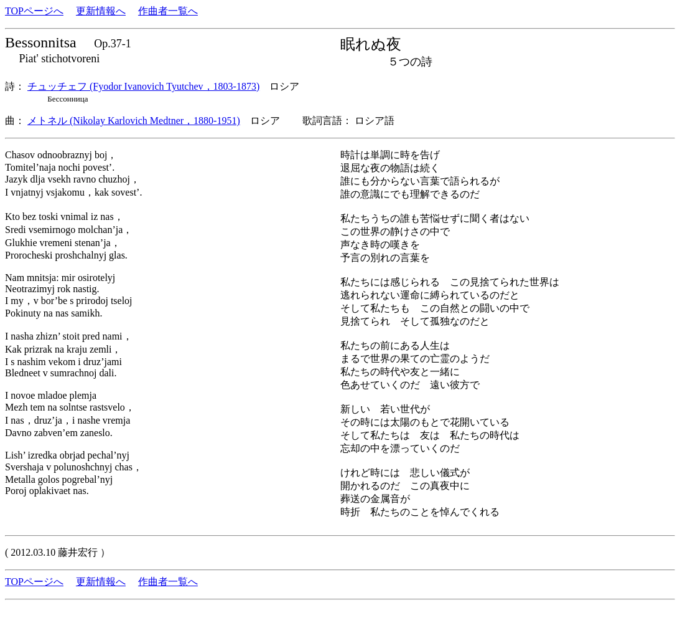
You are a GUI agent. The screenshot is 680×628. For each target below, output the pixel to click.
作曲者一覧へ (168, 11)
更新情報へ (101, 11)
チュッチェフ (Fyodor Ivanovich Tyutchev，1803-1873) (143, 86)
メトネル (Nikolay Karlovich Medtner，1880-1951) (133, 120)
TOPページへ (34, 11)
